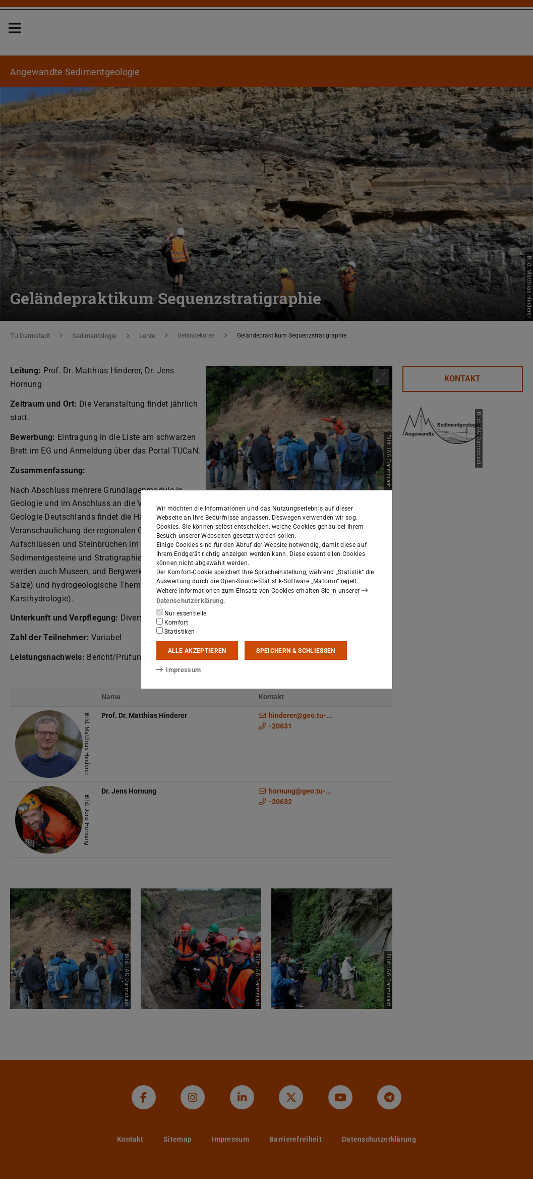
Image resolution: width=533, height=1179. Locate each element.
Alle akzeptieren (197, 650)
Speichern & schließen (295, 650)
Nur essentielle (181, 612)
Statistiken (175, 631)
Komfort (172, 621)
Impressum (176, 669)
